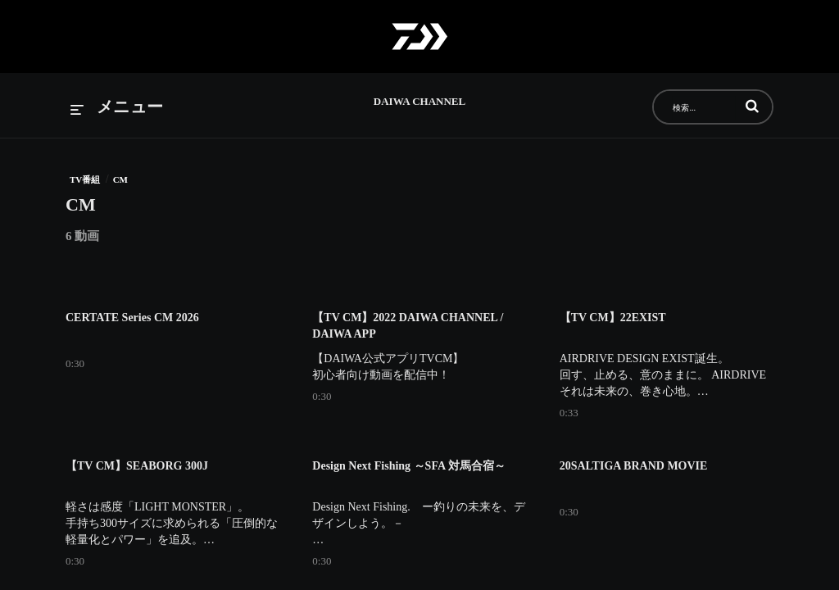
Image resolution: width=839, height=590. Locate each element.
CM (120, 179)
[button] (752, 105)
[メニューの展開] (117, 108)
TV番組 (85, 179)
